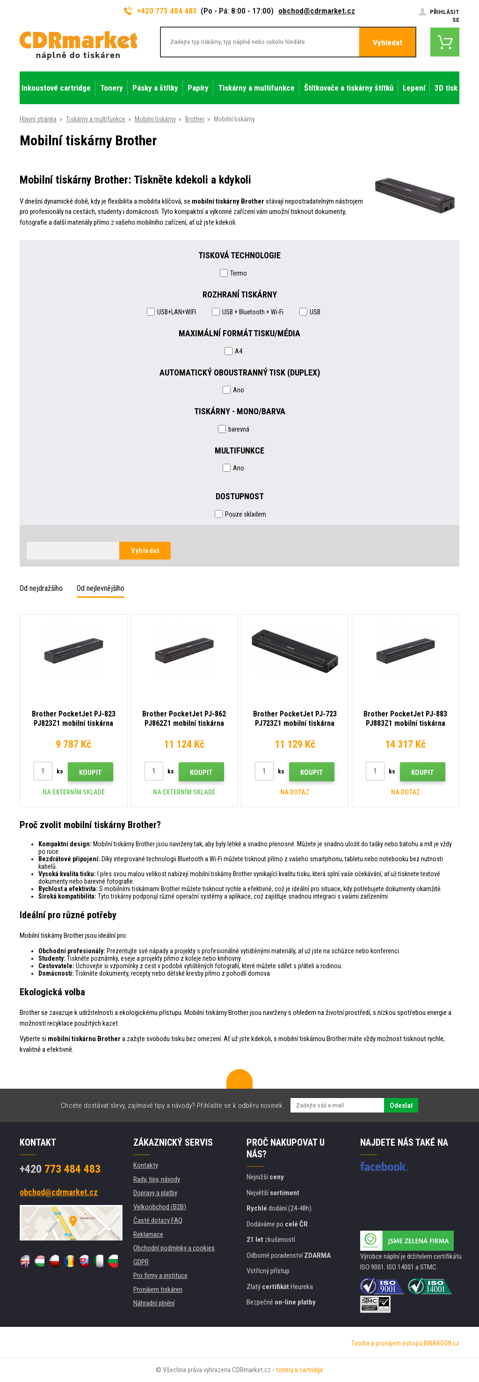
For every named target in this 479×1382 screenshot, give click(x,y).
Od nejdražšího (41, 588)
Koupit (90, 772)
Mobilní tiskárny (155, 119)
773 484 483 (60, 1169)
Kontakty (145, 1165)
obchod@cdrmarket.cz (316, 10)
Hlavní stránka (38, 119)
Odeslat (401, 1105)
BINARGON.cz (441, 1343)
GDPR (141, 1262)
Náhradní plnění (153, 1303)
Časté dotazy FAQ (157, 1220)
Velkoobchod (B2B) (159, 1207)
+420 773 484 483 (160, 10)
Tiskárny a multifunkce (95, 119)
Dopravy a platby (155, 1193)
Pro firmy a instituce (160, 1275)
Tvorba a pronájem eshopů (386, 1343)
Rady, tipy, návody (156, 1179)
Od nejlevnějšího (100, 588)
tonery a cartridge (299, 1370)
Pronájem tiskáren (157, 1289)
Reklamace (148, 1234)
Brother (194, 119)
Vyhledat (387, 42)
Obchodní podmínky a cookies (174, 1248)
